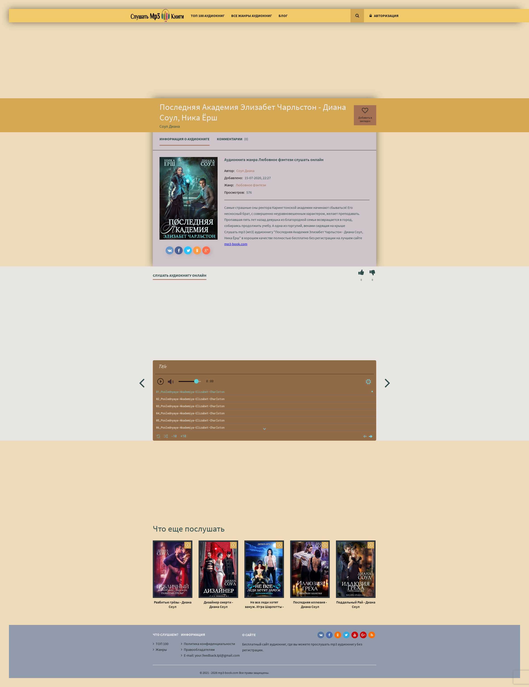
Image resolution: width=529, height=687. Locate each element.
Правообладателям (199, 649)
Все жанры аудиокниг (251, 15)
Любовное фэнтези (275, 159)
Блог (283, 15)
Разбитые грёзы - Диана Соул (172, 604)
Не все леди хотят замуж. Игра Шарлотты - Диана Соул (264, 604)
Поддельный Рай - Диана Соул (355, 604)
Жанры (161, 649)
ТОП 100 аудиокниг (208, 15)
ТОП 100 (162, 643)
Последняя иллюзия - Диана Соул (310, 604)
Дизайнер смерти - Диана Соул (218, 604)
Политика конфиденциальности (209, 643)
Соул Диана (245, 170)
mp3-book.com (235, 244)
